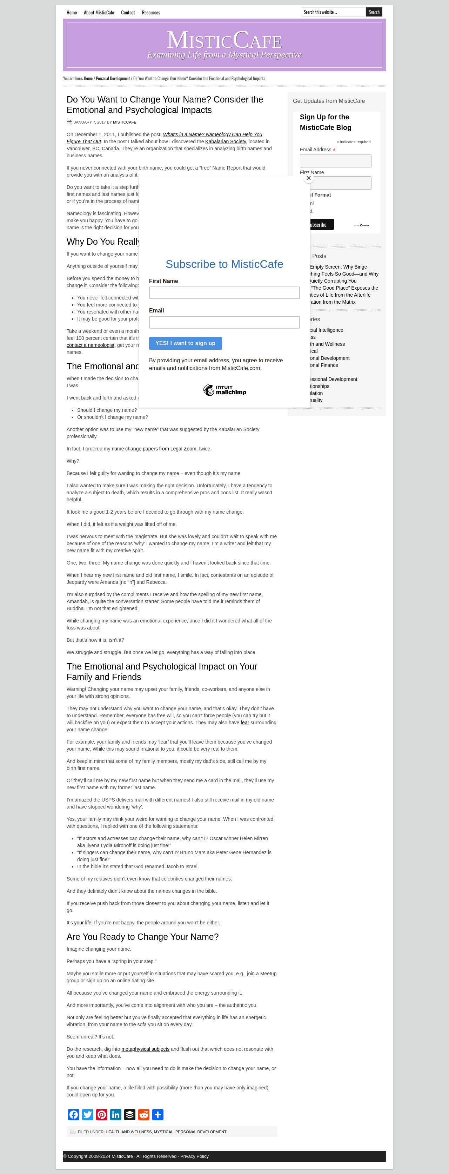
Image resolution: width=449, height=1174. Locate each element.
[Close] (308, 178)
